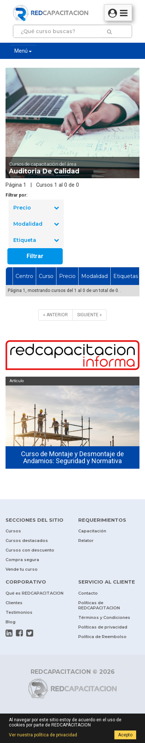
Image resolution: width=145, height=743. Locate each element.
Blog (10, 621)
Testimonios (19, 612)
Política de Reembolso (102, 636)
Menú (23, 51)
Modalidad (36, 224)
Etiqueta (36, 240)
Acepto (125, 734)
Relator (86, 540)
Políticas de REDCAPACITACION (99, 605)
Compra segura (22, 559)
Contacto (88, 593)
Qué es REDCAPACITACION (34, 593)
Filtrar (35, 256)
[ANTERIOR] (55, 315)
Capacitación (92, 531)
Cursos (13, 531)
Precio (36, 207)
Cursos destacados (27, 540)
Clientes (14, 602)
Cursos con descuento (30, 550)
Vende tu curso (22, 569)
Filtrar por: (16, 195)
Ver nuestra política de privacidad (43, 734)
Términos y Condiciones (104, 617)
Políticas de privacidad (102, 627)
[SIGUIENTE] (89, 315)
